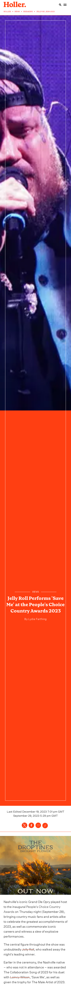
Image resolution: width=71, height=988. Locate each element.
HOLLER (7, 11)
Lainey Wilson (20, 976)
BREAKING (28, 11)
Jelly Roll (28, 948)
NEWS (17, 11)
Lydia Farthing (37, 619)
